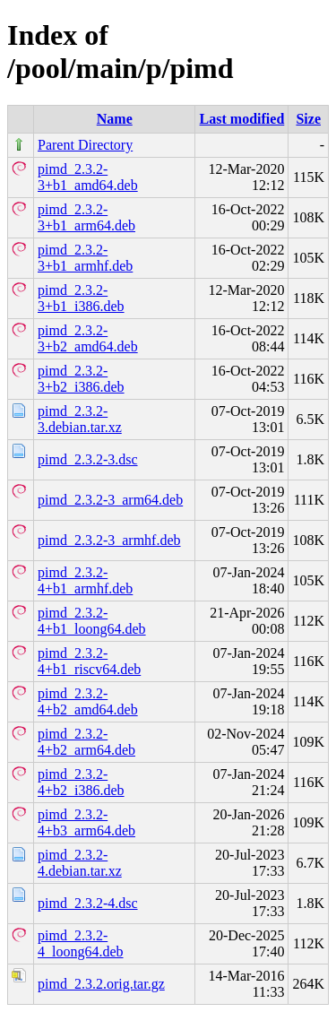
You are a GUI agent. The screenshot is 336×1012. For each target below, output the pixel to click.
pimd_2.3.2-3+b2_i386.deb (81, 378)
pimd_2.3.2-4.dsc (88, 903)
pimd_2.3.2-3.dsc (88, 459)
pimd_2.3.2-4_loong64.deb (81, 943)
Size (308, 118)
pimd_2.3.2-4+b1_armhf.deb (85, 580)
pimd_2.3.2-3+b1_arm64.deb (86, 217)
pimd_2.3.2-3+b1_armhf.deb (85, 257)
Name (115, 118)
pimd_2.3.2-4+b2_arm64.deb (86, 741)
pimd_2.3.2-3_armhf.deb (109, 540)
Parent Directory (85, 144)
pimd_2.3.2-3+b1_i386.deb (81, 298)
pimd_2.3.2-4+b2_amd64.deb (88, 701)
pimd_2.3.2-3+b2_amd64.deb (88, 338)
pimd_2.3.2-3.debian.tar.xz (80, 419)
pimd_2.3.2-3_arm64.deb (110, 499)
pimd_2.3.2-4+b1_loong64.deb (92, 620)
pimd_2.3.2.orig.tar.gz (101, 983)
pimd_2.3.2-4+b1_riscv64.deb (89, 661)
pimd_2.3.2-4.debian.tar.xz (80, 862)
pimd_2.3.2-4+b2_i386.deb (81, 782)
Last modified (242, 118)
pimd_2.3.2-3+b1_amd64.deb (88, 177)
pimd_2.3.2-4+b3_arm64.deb (86, 822)
